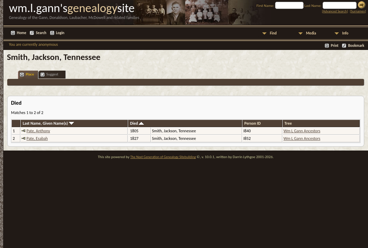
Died (137, 123)
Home (21, 33)
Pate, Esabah (37, 138)
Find (273, 33)
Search (41, 33)
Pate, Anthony (38, 130)
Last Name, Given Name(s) (48, 123)
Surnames (358, 11)
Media (311, 33)
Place (27, 74)
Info (345, 33)
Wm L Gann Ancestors (302, 130)
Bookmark (356, 45)
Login (60, 33)
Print (334, 45)
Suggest (49, 74)
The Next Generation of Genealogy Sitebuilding (163, 157)
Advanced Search (335, 11)
